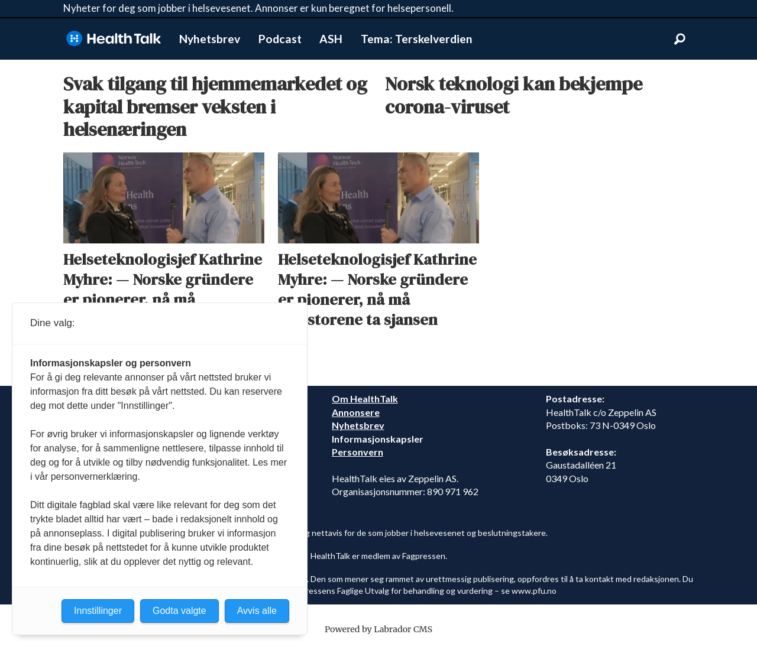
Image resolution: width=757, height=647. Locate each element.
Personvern (357, 451)
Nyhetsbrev (209, 38)
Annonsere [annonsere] (356, 412)
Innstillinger (98, 611)
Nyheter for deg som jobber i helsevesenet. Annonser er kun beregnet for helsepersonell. (258, 8)
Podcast (280, 38)
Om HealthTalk (365, 398)
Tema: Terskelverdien (417, 38)
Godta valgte (179, 611)
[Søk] (679, 39)
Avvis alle (257, 611)
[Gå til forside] (113, 39)
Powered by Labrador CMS (378, 629)
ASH (330, 38)
